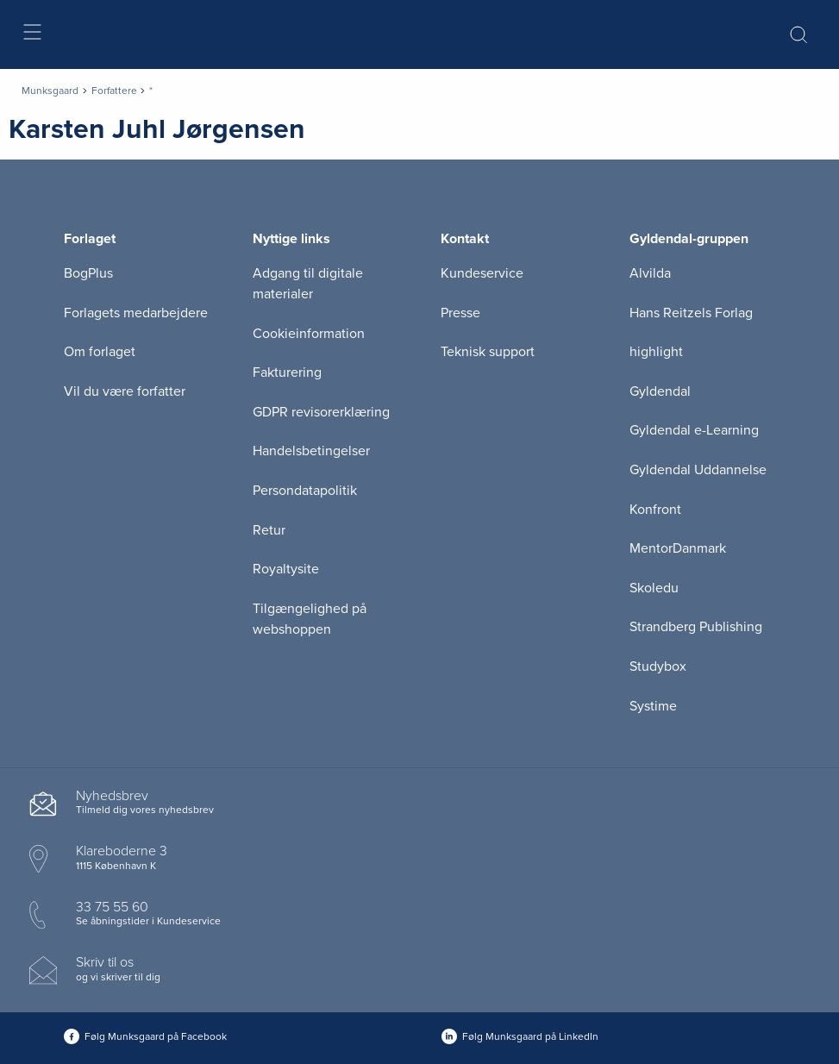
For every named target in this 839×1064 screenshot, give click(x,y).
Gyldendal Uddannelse (698, 470)
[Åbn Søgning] (798, 34)
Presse (460, 313)
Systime (653, 706)
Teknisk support (488, 351)
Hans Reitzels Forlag (691, 313)
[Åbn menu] (31, 35)
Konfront (655, 509)
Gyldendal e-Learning (694, 430)
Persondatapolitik (305, 490)
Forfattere (114, 90)
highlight (656, 351)
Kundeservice (482, 273)
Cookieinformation (309, 333)
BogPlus (88, 273)
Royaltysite (286, 569)
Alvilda (650, 273)
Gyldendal (660, 391)
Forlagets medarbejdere (136, 313)
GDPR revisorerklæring (321, 412)
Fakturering (287, 372)
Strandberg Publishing (695, 626)
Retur (269, 530)
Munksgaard (50, 90)
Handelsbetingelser (311, 451)
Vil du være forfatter (124, 391)
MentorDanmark (677, 548)
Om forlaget (99, 351)
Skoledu (654, 588)
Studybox (657, 666)
